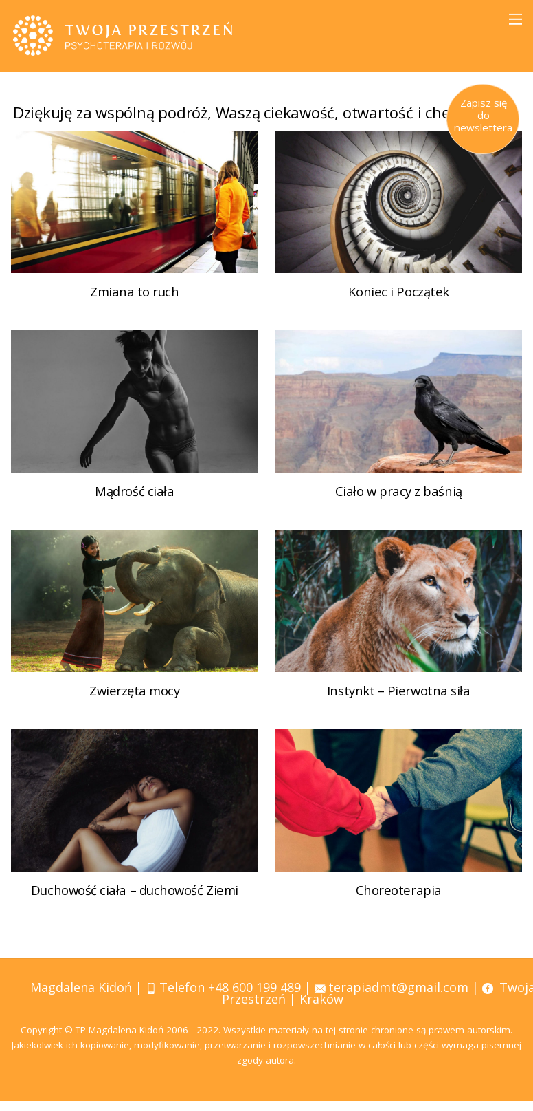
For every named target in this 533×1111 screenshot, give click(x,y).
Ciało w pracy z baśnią (398, 511)
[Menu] (515, 19)
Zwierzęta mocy (135, 709)
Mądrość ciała (134, 511)
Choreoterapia (398, 907)
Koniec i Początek (398, 313)
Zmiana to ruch (134, 313)
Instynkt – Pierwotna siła (399, 709)
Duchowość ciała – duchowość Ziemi (134, 907)
